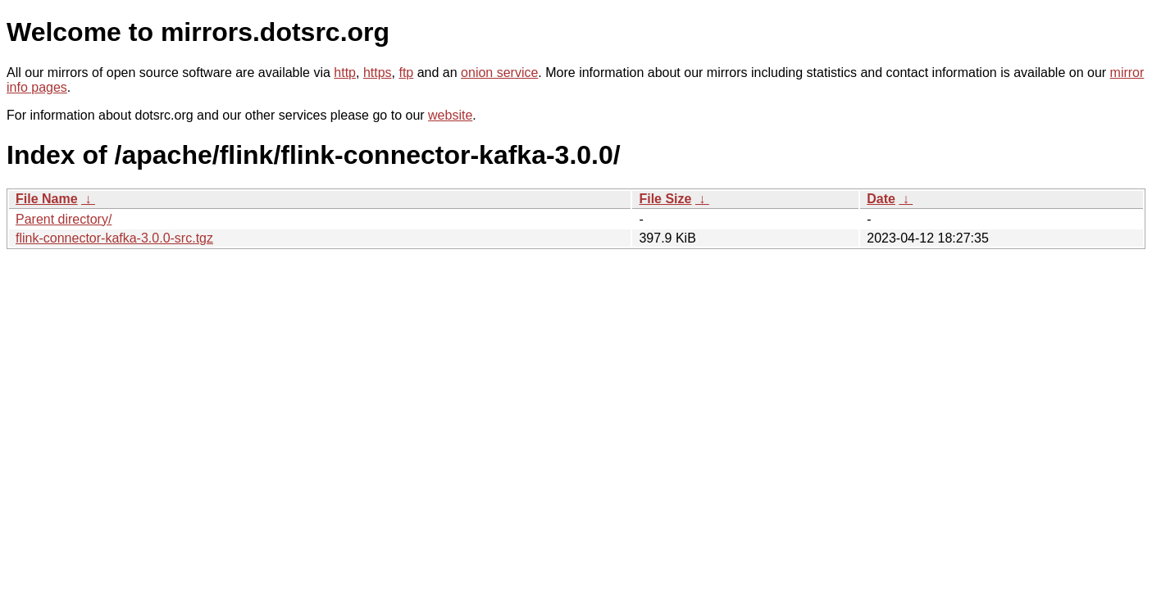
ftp (405, 72)
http (345, 72)
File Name (47, 199)
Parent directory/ (64, 219)
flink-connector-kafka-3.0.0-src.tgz (114, 238)
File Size (665, 199)
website (450, 115)
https (377, 72)
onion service (499, 72)
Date (881, 199)
